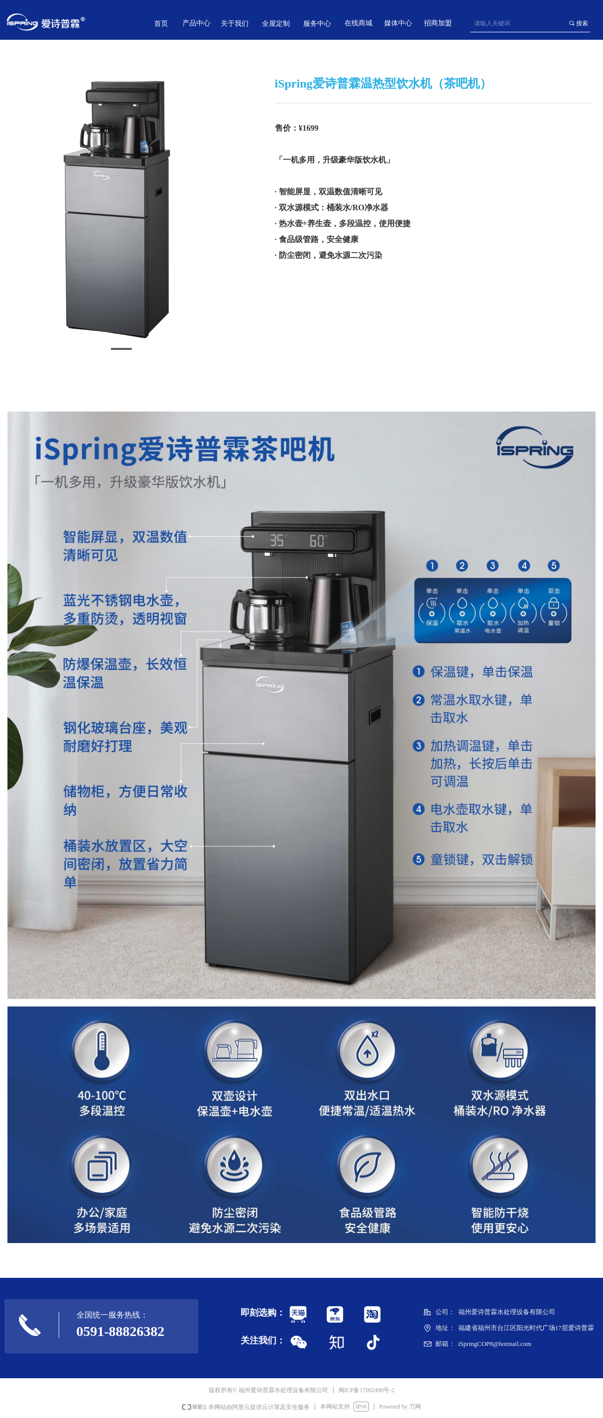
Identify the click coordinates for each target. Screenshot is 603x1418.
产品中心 (196, 23)
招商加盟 (438, 23)
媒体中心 (398, 23)
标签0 (299, 1341)
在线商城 (358, 23)
